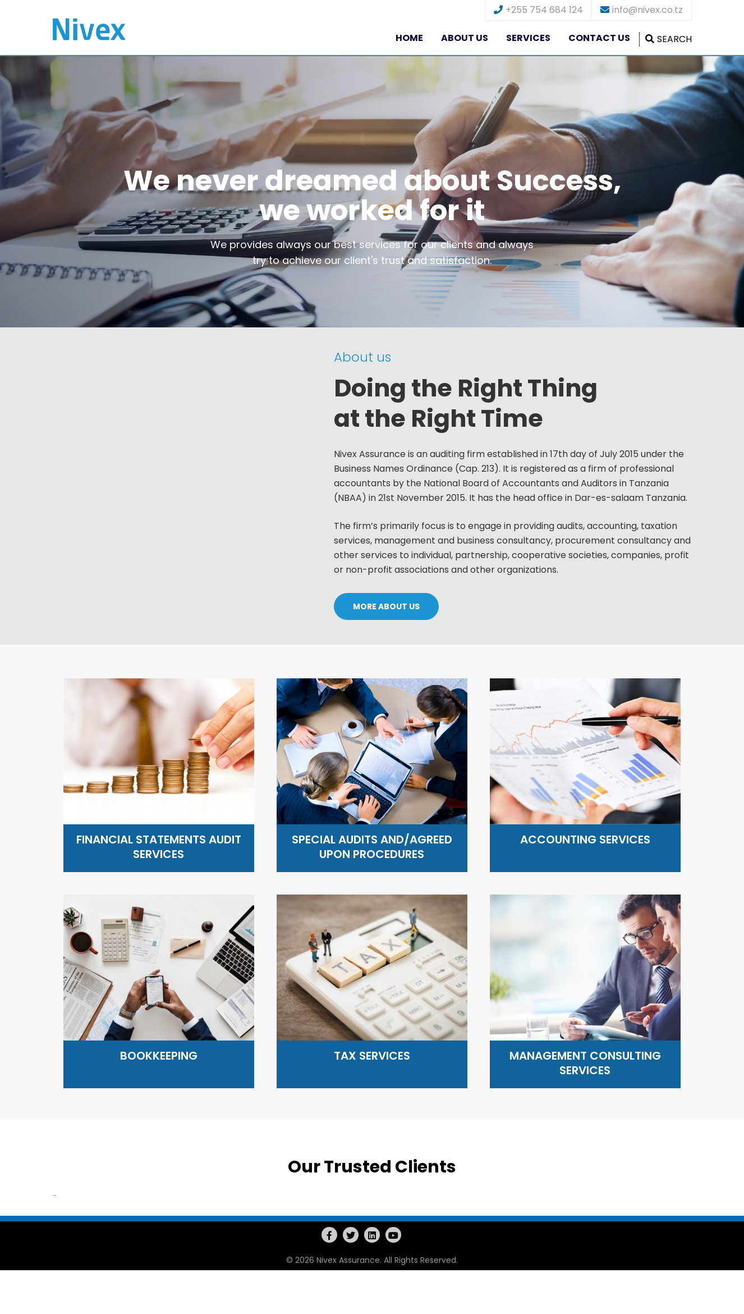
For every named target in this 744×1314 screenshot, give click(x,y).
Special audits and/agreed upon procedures (372, 847)
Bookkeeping (159, 1056)
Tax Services (372, 1056)
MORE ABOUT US (386, 606)
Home (409, 37)
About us (464, 37)
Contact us (599, 37)
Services (528, 37)
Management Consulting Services (585, 1063)
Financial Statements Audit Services (158, 847)
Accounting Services (585, 839)
